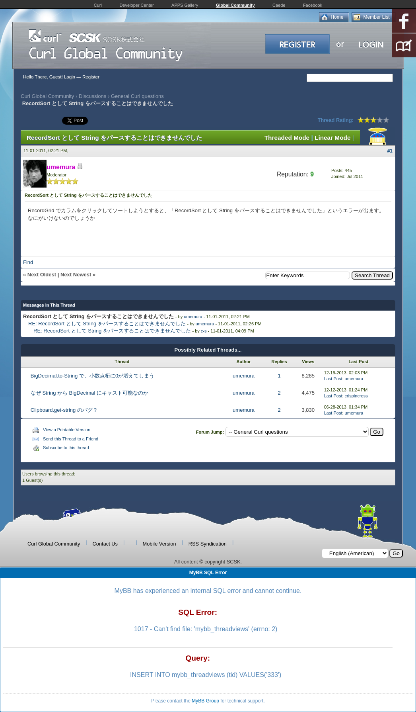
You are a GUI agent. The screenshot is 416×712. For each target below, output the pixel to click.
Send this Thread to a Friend (70, 438)
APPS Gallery (184, 5)
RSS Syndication (208, 544)
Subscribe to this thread (66, 447)
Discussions (92, 96)
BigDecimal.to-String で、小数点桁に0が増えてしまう (92, 376)
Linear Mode (332, 137)
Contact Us (105, 544)
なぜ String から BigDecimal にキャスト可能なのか (89, 393)
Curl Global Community (47, 96)
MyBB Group (205, 701)
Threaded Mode (287, 137)
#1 (390, 151)
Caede (278, 5)
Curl (98, 5)
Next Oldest (41, 275)
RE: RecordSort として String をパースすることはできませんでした (107, 324)
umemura (193, 316)
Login (69, 76)
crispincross (356, 395)
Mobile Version (159, 544)
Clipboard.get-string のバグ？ (64, 410)
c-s (204, 331)
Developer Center (136, 5)
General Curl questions (137, 96)
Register (90, 76)
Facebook (312, 5)
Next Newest (75, 275)
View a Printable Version (66, 429)
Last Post (333, 378)
